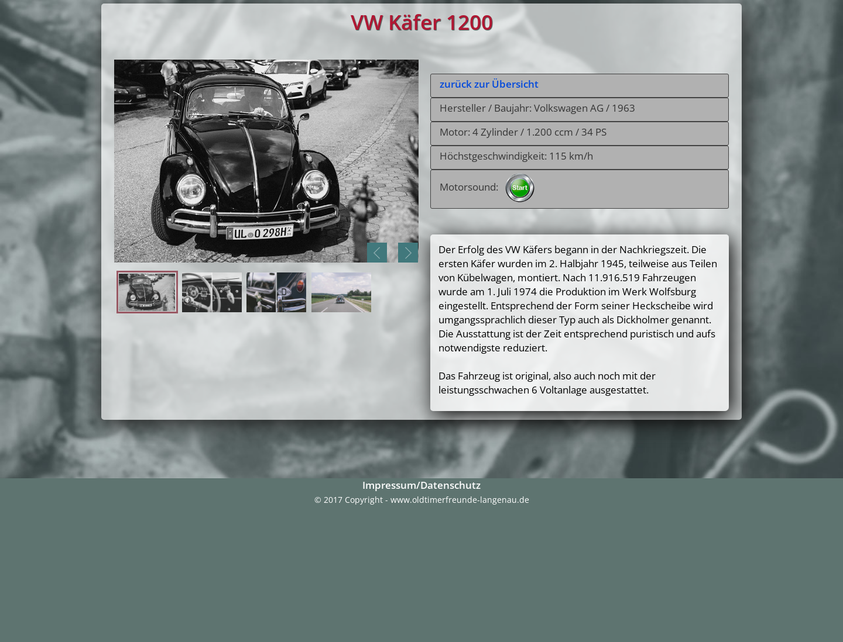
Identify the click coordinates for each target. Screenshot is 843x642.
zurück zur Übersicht (489, 84)
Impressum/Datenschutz (421, 485)
